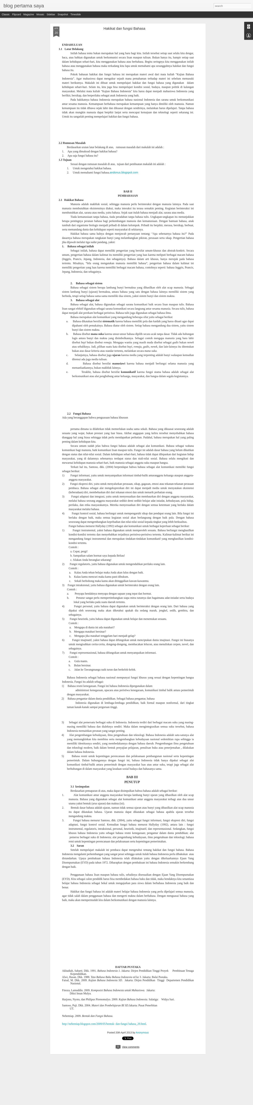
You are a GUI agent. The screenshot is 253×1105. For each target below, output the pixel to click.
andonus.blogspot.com (124, 113)
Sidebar (51, 14)
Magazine (28, 14)
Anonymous (140, 1031)
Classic (6, 14)
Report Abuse (148, 1103)
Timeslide (75, 14)
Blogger (137, 1103)
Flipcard (16, 14)
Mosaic (40, 14)
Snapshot (63, 14)
